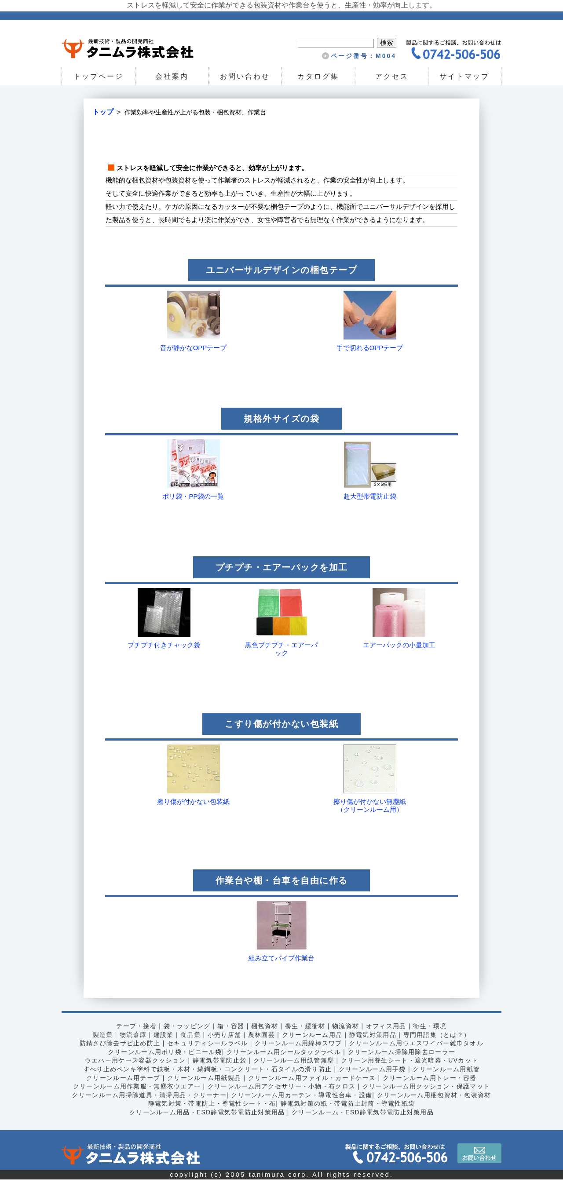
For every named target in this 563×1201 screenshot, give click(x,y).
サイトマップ (465, 76)
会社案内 (171, 76)
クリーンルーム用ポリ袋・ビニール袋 (164, 1073)
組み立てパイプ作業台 (281, 979)
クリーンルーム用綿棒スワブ (299, 1064)
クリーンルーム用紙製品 (203, 1098)
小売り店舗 (224, 1055)
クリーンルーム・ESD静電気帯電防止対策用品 (363, 1133)
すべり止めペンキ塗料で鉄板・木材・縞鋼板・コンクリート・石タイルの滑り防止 (206, 1090)
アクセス (391, 76)
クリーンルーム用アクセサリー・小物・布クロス (281, 1107)
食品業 (190, 1055)
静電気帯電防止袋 (219, 1081)
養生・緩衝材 (305, 1047)
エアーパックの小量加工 (399, 666)
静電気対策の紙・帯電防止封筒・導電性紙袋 (348, 1124)
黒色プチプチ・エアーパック (281, 670)
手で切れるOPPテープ (369, 369)
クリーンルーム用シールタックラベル (283, 1073)
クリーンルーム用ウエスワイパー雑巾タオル (417, 1064)
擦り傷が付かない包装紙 (193, 823)
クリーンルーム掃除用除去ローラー (402, 1073)
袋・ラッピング (186, 1047)
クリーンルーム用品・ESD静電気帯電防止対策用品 (206, 1133)
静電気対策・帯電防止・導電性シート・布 (211, 1124)
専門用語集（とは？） (438, 1055)
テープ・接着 (135, 1047)
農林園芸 (261, 1055)
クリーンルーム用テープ (122, 1098)
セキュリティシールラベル (207, 1064)
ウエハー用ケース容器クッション (134, 1081)
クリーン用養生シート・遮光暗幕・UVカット (410, 1081)
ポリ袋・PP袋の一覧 (193, 518)
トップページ (98, 76)
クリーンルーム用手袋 (373, 1090)
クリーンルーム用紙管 (448, 1090)
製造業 (101, 1055)
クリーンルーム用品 (312, 1055)
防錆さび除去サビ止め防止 (119, 1064)
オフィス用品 (386, 1047)
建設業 (163, 1055)
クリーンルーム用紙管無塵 (293, 1081)
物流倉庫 (132, 1055)
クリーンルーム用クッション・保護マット (427, 1107)
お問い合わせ (245, 76)
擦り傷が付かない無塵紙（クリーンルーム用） (369, 827)
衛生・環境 (431, 1047)
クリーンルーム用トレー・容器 (430, 1098)
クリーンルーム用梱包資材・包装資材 (435, 1116)
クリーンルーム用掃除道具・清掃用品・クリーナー (148, 1116)
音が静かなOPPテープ (193, 369)
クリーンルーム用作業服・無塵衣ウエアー (135, 1107)
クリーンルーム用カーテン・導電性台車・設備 (301, 1116)
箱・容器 (230, 1047)
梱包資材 (264, 1047)
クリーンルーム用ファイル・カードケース (312, 1098)
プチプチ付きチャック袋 (164, 666)
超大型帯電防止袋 (370, 518)
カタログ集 (318, 76)
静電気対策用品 (373, 1055)
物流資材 (346, 1047)
